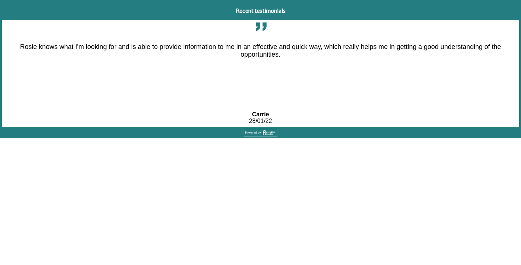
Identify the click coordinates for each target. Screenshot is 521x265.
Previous (5, 53)
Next (515, 53)
